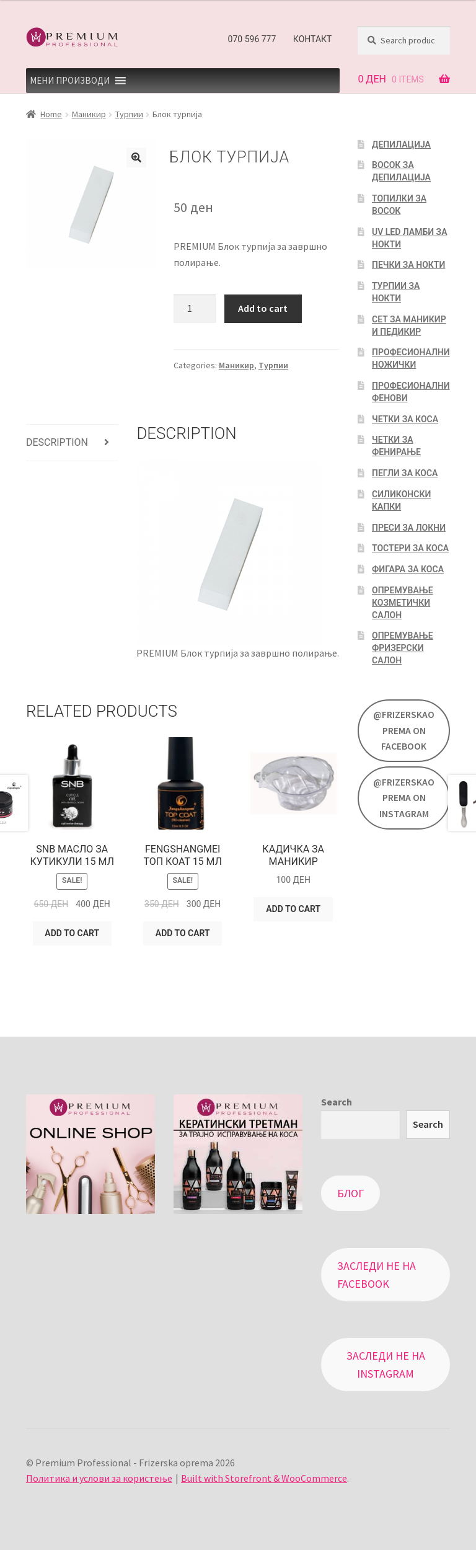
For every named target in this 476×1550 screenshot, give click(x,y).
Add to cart (263, 308)
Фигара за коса (408, 569)
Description (57, 442)
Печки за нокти (408, 265)
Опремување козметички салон (402, 602)
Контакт (312, 39)
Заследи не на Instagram (385, 1364)
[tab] (72, 443)
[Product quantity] (195, 308)
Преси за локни (409, 528)
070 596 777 (252, 39)
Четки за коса (405, 419)
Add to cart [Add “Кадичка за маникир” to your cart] (293, 909)
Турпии (129, 114)
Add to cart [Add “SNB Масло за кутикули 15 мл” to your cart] (72, 933)
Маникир (89, 114)
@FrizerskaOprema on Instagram (403, 798)
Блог (350, 1193)
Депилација (401, 144)
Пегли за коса (405, 473)
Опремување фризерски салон (402, 648)
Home (51, 114)
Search (336, 1102)
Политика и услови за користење (99, 1478)
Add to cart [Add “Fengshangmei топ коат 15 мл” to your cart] (183, 933)
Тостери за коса (410, 548)
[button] (70, 80)
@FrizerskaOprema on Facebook (403, 730)
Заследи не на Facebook (376, 1275)
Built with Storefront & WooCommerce (264, 1478)
